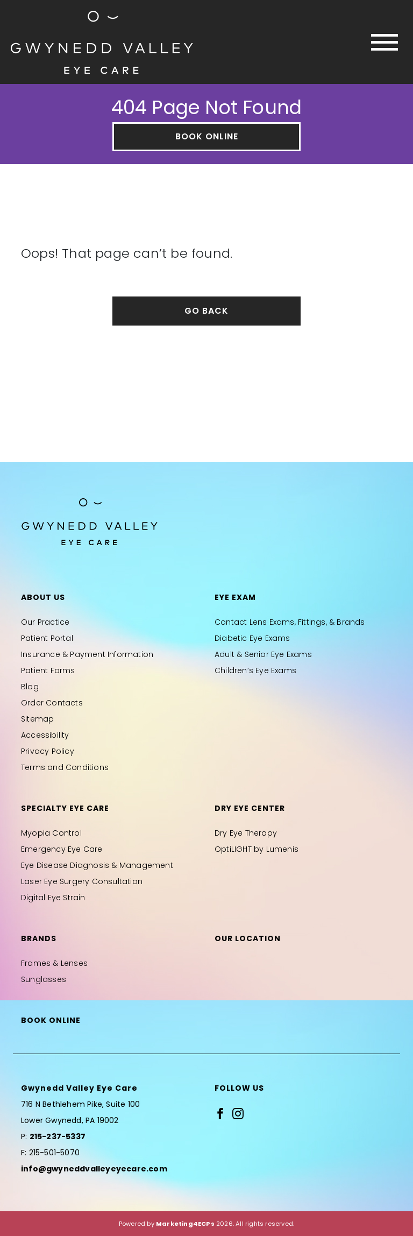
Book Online (206, 136)
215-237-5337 (58, 1136)
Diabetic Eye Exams (252, 638)
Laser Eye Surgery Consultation (82, 881)
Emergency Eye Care (62, 849)
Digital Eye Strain (53, 897)
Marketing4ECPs (185, 1223)
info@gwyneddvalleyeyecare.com (94, 1168)
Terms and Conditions (65, 767)
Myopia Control (51, 833)
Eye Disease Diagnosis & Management (97, 865)
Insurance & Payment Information (87, 654)
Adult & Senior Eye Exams (263, 654)
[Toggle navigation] (384, 42)
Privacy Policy (47, 751)
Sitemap (37, 719)
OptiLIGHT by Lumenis (256, 849)
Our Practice (45, 622)
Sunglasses (43, 979)
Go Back (206, 311)
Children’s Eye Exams (255, 670)
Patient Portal (47, 638)
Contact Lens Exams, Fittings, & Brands (290, 622)
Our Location (248, 938)
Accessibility (45, 735)
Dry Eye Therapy (246, 833)
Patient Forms (48, 670)
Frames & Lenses (54, 963)
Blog (30, 686)
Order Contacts (52, 702)
